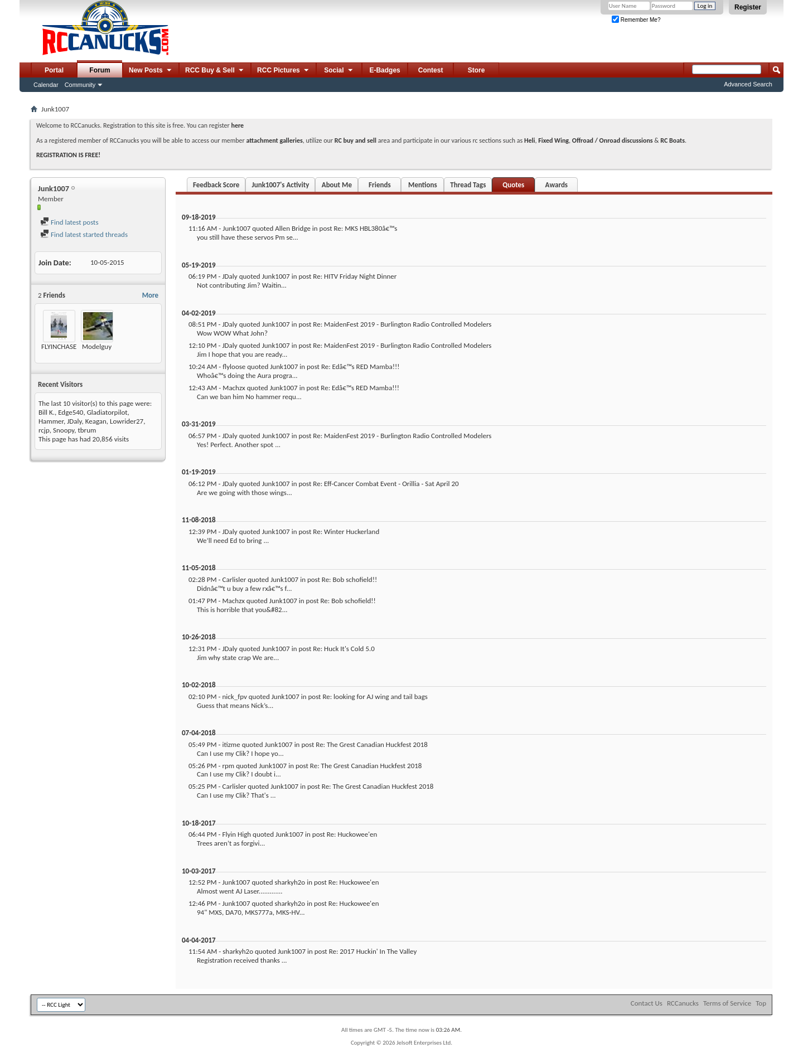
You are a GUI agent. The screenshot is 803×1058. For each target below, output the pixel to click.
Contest (430, 70)
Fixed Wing (553, 140)
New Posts (151, 70)
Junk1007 (236, 228)
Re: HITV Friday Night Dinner (354, 276)
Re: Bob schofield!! (349, 579)
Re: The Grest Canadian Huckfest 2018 (372, 744)
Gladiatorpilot (107, 412)
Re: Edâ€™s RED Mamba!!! (360, 366)
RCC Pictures (283, 70)
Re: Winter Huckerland (346, 531)
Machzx (233, 388)
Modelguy (97, 346)
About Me (337, 185)
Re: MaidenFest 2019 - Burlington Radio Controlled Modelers (402, 324)
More (150, 295)
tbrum (87, 430)
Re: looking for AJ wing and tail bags (375, 696)
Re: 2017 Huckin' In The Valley (373, 951)
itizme (231, 744)
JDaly (74, 421)
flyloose (233, 366)
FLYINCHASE (58, 346)
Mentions (422, 185)
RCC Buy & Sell (215, 70)
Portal (54, 70)
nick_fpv (234, 696)
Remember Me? (636, 20)
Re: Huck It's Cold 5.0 (344, 648)
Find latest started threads (84, 234)
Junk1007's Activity (280, 185)
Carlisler (234, 579)
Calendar (46, 84)
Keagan (96, 421)
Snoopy (63, 430)
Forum (99, 70)
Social (339, 70)
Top (761, 1003)
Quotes (513, 185)
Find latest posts (69, 222)
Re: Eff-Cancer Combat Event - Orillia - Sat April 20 (385, 483)
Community (80, 84)
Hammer (51, 421)
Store (476, 70)
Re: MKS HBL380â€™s (366, 228)
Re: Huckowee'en (352, 834)
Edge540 (70, 412)
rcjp (44, 430)
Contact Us (646, 1003)
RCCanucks (683, 1003)
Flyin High (236, 834)
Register (747, 7)
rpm (228, 765)
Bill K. (46, 412)
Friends (379, 185)
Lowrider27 (126, 421)
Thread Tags (468, 185)
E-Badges (384, 70)
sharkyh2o (289, 882)
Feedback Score (216, 185)
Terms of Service (727, 1003)
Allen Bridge (293, 228)
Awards (556, 185)
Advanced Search (748, 84)
